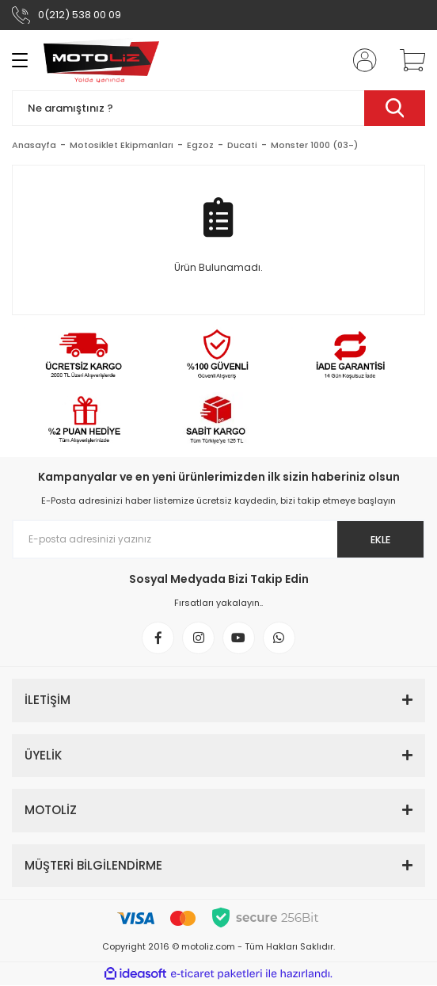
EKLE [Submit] (380, 539)
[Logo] (101, 60)
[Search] (218, 108)
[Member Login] (360, 60)
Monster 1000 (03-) (314, 145)
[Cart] (407, 60)
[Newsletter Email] (218, 539)
